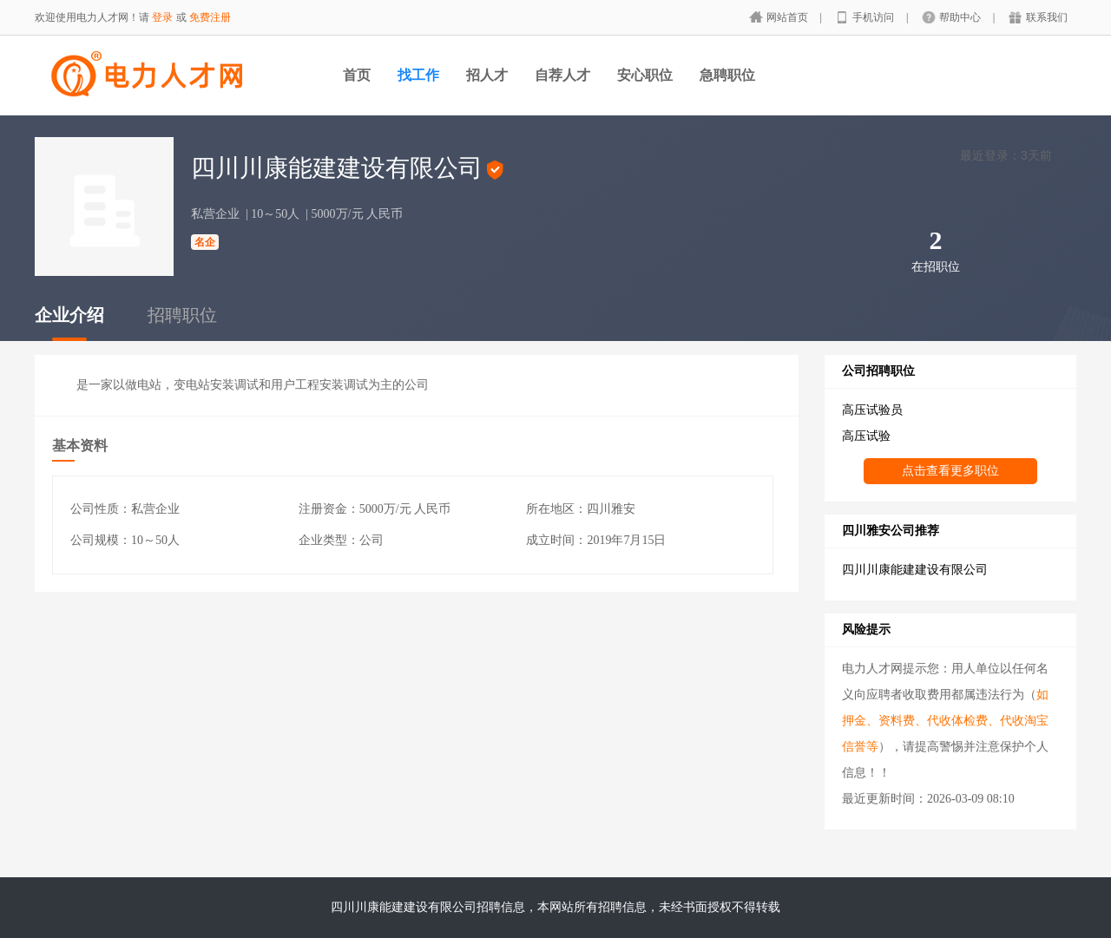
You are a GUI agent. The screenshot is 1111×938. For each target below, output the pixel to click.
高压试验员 (872, 410)
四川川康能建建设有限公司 (915, 569)
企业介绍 (69, 315)
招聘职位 (182, 315)
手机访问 (874, 17)
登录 (162, 17)
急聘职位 (727, 75)
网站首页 (788, 17)
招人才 (487, 75)
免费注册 (210, 17)
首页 (357, 75)
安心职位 (645, 75)
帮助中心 (961, 17)
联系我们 (1047, 17)
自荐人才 (562, 75)
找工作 (418, 75)
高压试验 (866, 436)
